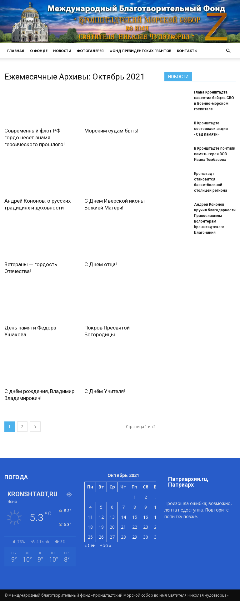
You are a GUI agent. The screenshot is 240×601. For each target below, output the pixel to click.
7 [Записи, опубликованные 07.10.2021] (123, 507)
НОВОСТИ (62, 50)
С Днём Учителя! (104, 391)
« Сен (90, 545)
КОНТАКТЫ (187, 50)
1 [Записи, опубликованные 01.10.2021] (134, 497)
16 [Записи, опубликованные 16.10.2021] (145, 517)
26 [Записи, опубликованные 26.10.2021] (101, 537)
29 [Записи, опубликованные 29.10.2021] (134, 537)
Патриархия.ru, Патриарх (188, 482)
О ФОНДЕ (39, 50)
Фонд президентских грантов (140, 50)
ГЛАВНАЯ (15, 50)
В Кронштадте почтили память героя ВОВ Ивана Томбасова (214, 154)
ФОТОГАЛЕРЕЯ (90, 50)
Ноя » (105, 545)
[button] (228, 50)
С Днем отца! (100, 264)
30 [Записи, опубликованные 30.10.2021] (145, 537)
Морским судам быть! (111, 130)
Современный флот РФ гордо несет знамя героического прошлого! (34, 137)
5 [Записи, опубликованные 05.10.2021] (101, 507)
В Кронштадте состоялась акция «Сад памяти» (211, 129)
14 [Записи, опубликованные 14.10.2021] (123, 517)
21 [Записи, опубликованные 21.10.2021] (123, 527)
